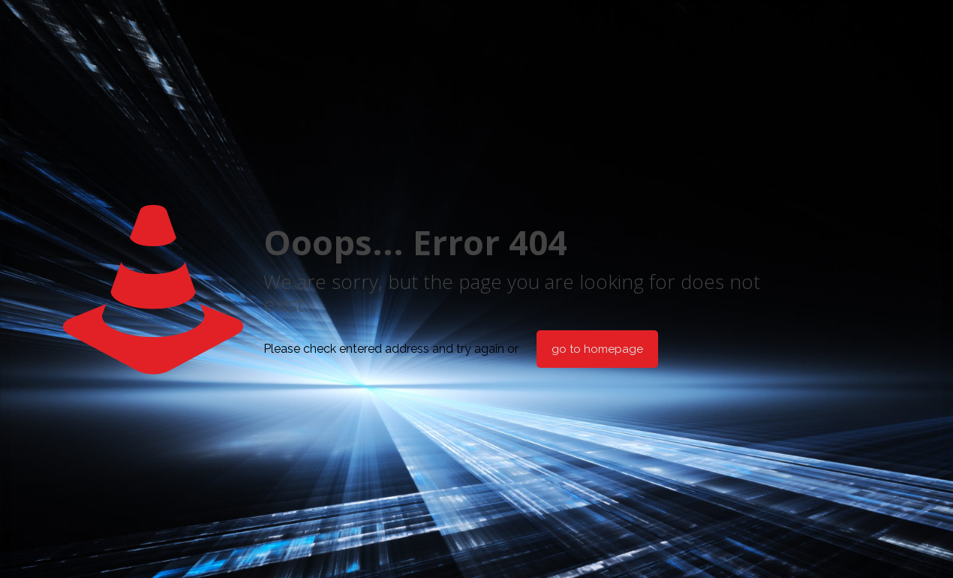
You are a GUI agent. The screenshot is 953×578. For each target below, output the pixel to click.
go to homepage (597, 349)
